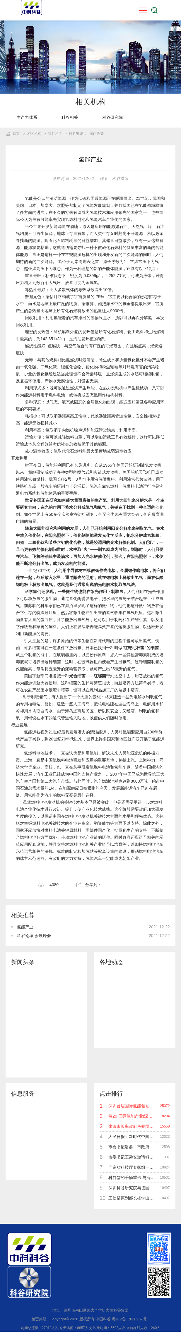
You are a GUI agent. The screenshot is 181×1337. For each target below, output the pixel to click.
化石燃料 (114, 247)
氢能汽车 (94, 858)
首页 (16, 134)
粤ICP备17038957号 (129, 1319)
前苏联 (30, 605)
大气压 (55, 282)
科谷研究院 (112, 117)
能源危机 (81, 254)
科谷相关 (70, 117)
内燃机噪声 (72, 430)
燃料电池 (39, 802)
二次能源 (130, 254)
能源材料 (32, 395)
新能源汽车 (130, 788)
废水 (44, 690)
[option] (27, 117)
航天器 (42, 682)
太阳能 (125, 500)
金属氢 (92, 282)
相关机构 (34, 134)
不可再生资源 (40, 233)
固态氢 (92, 395)
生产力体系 (27, 117)
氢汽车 (96, 486)
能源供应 (71, 788)
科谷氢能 (76, 134)
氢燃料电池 (132, 486)
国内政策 (97, 134)
